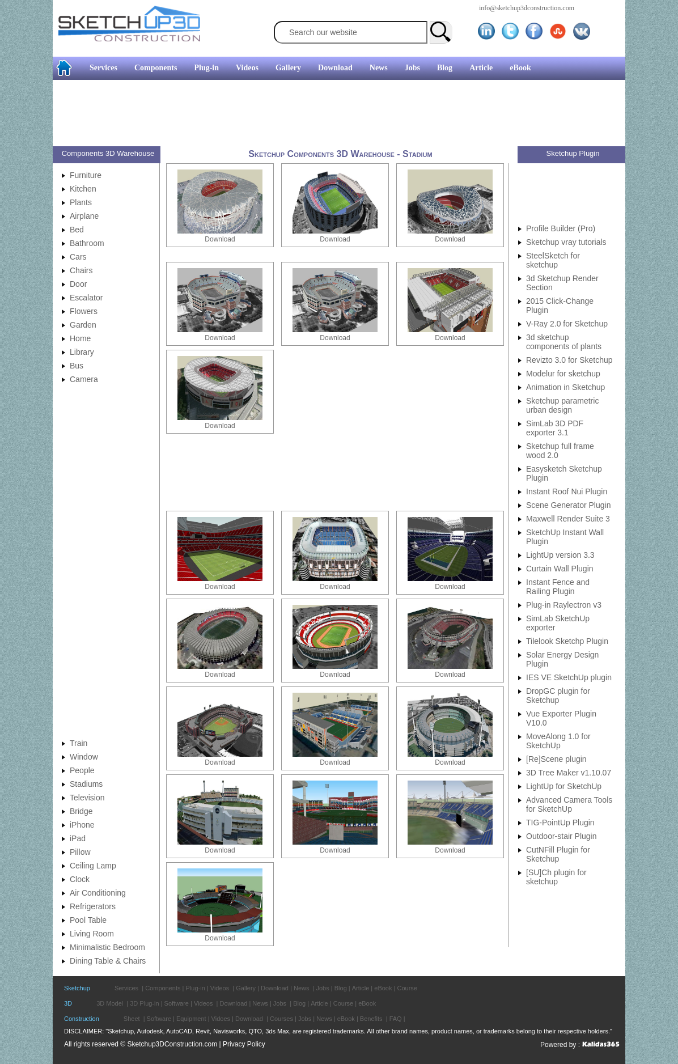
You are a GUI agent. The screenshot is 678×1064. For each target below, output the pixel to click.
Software (176, 1003)
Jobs (412, 67)
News (379, 67)
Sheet (132, 1018)
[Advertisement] (334, 114)
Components (155, 67)
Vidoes (220, 1018)
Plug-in (206, 67)
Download (335, 67)
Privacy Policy (244, 1044)
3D (68, 1003)
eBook (520, 67)
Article (481, 67)
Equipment (191, 1018)
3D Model (109, 1003)
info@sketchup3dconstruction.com (526, 8)
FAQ (395, 1018)
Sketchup (77, 988)
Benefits (371, 1018)
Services (103, 67)
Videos (247, 67)
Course (407, 988)
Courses (281, 1018)
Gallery (288, 67)
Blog (444, 67)
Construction (81, 1018)
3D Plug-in (144, 1003)
